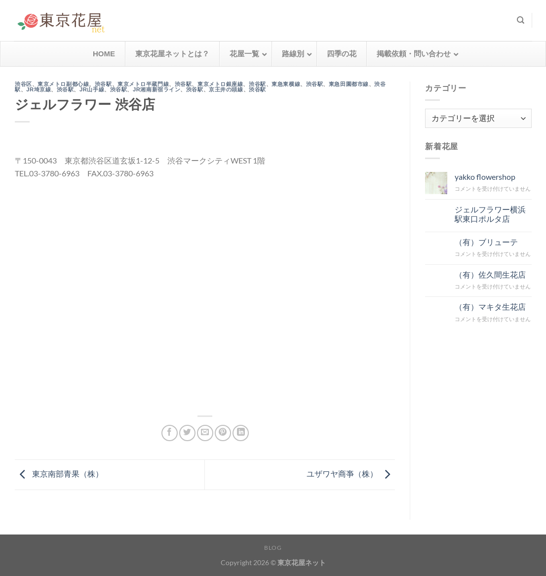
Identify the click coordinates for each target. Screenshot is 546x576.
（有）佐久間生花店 (489, 274)
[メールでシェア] (205, 433)
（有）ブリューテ (485, 241)
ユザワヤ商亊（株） (351, 473)
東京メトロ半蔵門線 (143, 84)
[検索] (520, 20)
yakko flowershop (484, 176)
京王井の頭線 (226, 89)
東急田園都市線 (349, 84)
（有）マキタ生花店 (489, 306)
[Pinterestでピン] (223, 433)
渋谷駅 (103, 84)
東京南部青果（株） (59, 473)
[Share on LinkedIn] (241, 433)
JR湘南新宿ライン (156, 89)
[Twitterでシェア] (187, 433)
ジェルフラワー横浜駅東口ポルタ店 (489, 213)
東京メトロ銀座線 (220, 84)
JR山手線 (91, 89)
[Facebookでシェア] (169, 433)
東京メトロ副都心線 (63, 84)
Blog (272, 547)
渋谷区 (23, 84)
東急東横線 (286, 84)
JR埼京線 (38, 89)
